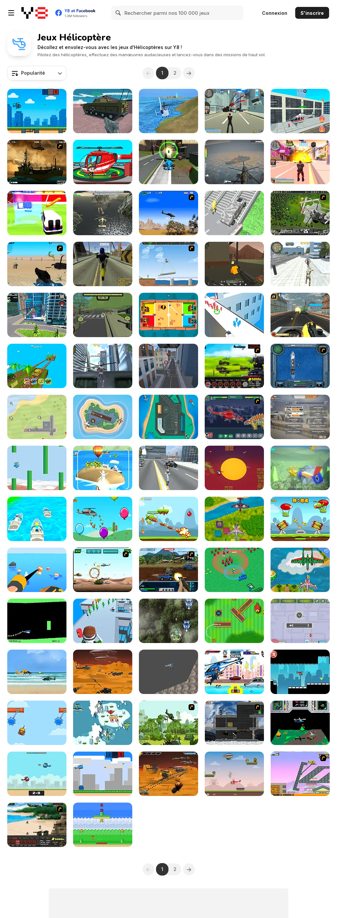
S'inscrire (312, 13)
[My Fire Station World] (102, 162)
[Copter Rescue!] (102, 825)
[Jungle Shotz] (168, 621)
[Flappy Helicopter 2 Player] (102, 774)
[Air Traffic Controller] (168, 417)
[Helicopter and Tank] (102, 111)
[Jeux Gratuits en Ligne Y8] (34, 13)
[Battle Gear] (36, 825)
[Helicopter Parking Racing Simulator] (168, 366)
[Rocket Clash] (300, 519)
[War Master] (234, 570)
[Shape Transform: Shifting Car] (234, 213)
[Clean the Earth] (36, 570)
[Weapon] (36, 264)
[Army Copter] (102, 570)
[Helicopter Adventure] (300, 468)
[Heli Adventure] (36, 672)
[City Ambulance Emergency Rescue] (36, 213)
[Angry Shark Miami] (234, 672)
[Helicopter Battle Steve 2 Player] (36, 111)
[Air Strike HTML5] (36, 417)
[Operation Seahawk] (300, 366)
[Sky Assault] (234, 162)
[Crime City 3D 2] (300, 162)
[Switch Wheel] (36, 366)
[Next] (189, 73)
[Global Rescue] (168, 723)
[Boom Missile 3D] (102, 468)
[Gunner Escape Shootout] (300, 315)
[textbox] (37, 73)
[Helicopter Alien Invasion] (168, 774)
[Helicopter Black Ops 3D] (102, 213)
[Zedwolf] (300, 723)
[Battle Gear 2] (234, 366)
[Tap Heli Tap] (234, 468)
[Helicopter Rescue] (234, 315)
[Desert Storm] (168, 213)
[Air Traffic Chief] (300, 213)
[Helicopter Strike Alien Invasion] (102, 672)
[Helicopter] (36, 621)
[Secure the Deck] (36, 162)
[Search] (118, 13)
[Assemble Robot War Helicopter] (234, 417)
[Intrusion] (234, 723)
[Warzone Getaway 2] (168, 570)
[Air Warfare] (234, 519)
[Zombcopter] (102, 315)
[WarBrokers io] (234, 264)
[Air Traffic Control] (102, 417)
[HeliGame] (102, 519)
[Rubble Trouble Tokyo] (300, 774)
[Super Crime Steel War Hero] (300, 264)
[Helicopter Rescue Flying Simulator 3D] (168, 111)
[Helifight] (36, 774)
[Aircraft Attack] (102, 723)
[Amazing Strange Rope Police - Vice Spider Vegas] (102, 366)
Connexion (274, 13)
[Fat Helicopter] (168, 672)
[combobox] (36, 73)
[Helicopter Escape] (102, 621)
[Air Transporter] (168, 264)
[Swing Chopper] (36, 723)
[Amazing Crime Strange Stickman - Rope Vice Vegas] (168, 468)
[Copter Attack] (168, 519)
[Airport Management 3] (300, 621)
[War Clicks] (300, 417)
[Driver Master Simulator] (300, 111)
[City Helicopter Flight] (36, 315)
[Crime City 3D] (234, 111)
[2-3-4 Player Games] (168, 315)
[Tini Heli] (168, 162)
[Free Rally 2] (102, 264)
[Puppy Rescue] (234, 774)
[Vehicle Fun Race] (36, 519)
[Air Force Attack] (300, 570)
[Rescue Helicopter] (300, 672)
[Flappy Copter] (36, 468)
